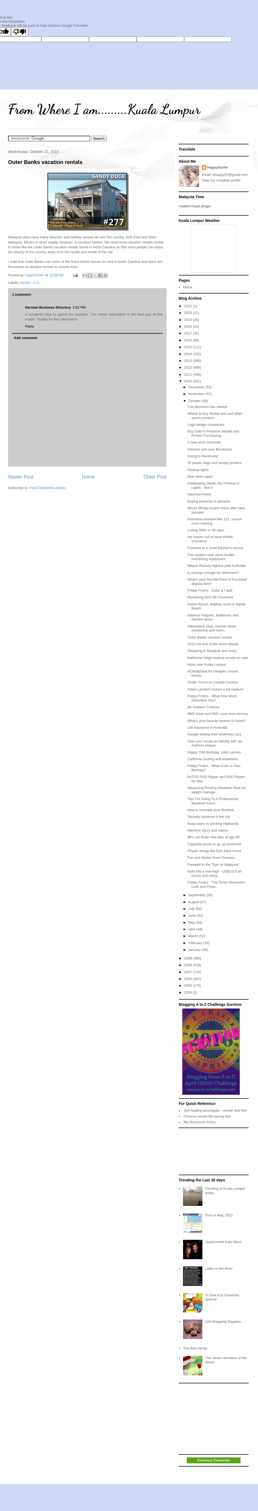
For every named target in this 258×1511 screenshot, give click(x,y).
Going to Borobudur (202, 456)
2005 (188, 985)
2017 (188, 333)
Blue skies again (200, 476)
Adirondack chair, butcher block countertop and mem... (211, 628)
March (193, 936)
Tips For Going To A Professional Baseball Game (212, 801)
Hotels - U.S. (30, 283)
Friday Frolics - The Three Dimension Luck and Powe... (216, 884)
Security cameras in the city (208, 817)
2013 (188, 361)
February (195, 943)
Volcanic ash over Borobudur (209, 449)
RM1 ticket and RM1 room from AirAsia (217, 714)
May (192, 922)
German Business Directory (48, 307)
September (197, 895)
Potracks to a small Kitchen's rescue (215, 548)
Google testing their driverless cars (214, 734)
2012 (188, 367)
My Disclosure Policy (200, 1122)
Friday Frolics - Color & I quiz (209, 590)
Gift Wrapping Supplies (223, 1322)
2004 (188, 992)
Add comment (25, 338)
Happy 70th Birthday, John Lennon (214, 752)
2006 (188, 979)
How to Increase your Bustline (210, 810)
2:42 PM (79, 307)
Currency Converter (213, 1460)
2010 (188, 381)
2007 (188, 972)
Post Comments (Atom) (48, 488)
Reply (29, 326)
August (194, 902)
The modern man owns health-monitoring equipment (211, 557)
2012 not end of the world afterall (212, 644)
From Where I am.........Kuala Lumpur (104, 109)
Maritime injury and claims (207, 830)
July (192, 909)
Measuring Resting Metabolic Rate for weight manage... (216, 790)
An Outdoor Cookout (203, 707)
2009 (188, 958)
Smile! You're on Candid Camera (212, 682)
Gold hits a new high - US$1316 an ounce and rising (214, 873)
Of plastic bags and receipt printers (214, 463)
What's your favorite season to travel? (216, 721)
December (197, 387)
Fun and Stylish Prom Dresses (211, 858)
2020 (188, 313)
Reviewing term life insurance (210, 597)
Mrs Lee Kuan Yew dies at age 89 (213, 837)
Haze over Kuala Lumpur (206, 664)
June (192, 915)
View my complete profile (221, 180)
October (195, 401)
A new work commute (204, 442)
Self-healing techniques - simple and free (215, 1110)
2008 (188, 965)
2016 (188, 340)
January (195, 950)
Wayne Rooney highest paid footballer (216, 566)
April (192, 929)
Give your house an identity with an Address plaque (214, 743)
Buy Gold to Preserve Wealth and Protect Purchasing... (213, 433)
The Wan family (195, 1348)
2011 (188, 374)
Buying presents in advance (208, 501)
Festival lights (198, 470)
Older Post (155, 477)
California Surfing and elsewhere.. (213, 759)
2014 (188, 354)
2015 (188, 347)
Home (88, 477)
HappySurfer (217, 167)
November (197, 394)
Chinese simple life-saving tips (207, 1116)
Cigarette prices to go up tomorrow (214, 844)
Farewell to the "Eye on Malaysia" (213, 865)
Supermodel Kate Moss (223, 1242)
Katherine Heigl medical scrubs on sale (217, 658)
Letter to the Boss (218, 1268)
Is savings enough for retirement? (213, 573)
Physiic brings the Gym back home (214, 851)
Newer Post (20, 477)
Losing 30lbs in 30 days (205, 530)
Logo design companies (205, 425)
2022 (188, 306)
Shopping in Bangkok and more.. (212, 651)
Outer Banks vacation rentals (45, 162)
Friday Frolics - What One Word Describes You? (211, 698)
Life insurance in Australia (207, 727)
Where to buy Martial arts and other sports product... (214, 415)
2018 (188, 326)
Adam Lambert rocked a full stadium (215, 689)
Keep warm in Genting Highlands (212, 824)
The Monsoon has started (207, 407)
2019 (188, 320)
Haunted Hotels (199, 494)
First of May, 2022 (219, 1215)
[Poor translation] (19, 31)
